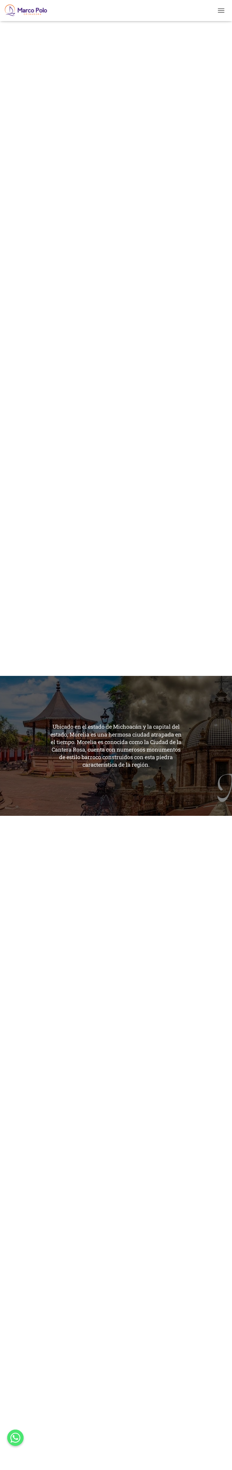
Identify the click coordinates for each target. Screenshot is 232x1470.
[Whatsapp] (15, 1438)
